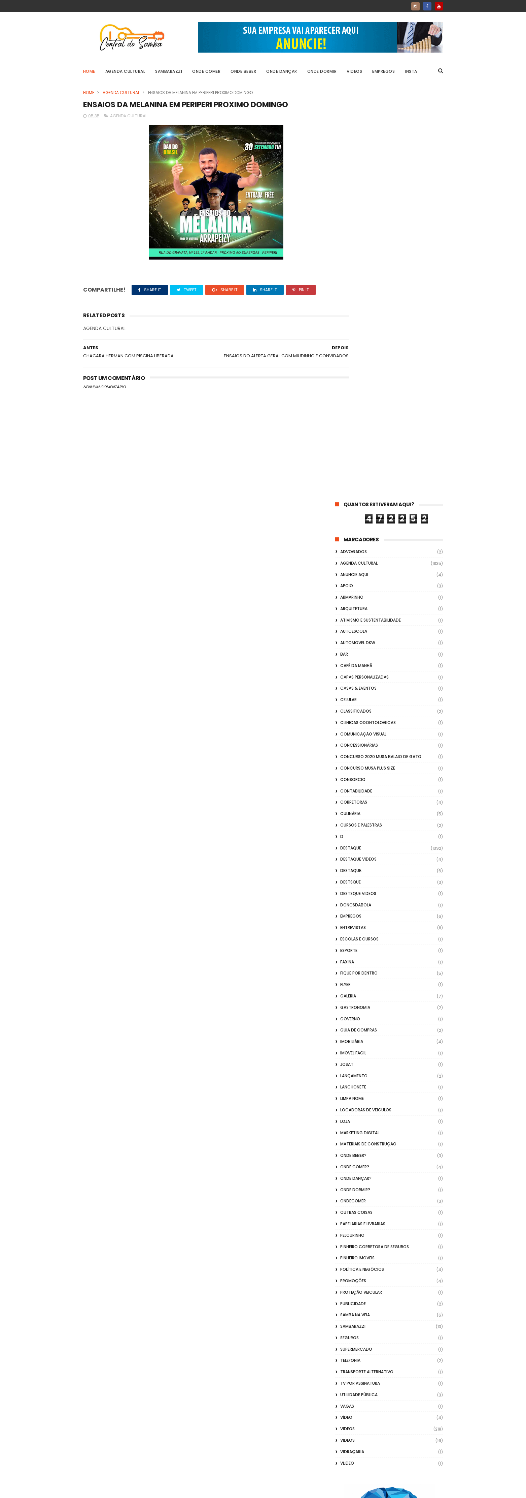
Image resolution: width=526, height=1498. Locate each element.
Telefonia (350, 951)
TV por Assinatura (360, 974)
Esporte (348, 541)
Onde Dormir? (355, 780)
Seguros (349, 928)
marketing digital (359, 723)
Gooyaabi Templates (191, 1489)
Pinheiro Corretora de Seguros (374, 837)
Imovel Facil (353, 643)
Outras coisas (356, 803)
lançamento (353, 666)
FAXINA (347, 552)
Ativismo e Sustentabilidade (370, 210)
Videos (354, 71)
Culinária (350, 404)
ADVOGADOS (353, 142)
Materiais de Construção (368, 734)
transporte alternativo (366, 962)
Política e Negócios (362, 860)
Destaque (350, 438)
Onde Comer (206, 71)
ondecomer (353, 791)
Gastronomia (355, 598)
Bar (344, 244)
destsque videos (358, 484)
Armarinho (351, 187)
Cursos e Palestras (361, 415)
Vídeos (347, 1030)
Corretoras (353, 393)
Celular (348, 290)
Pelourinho (352, 826)
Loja (345, 712)
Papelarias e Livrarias (362, 814)
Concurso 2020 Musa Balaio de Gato (380, 347)
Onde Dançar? (356, 769)
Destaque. (351, 461)
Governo (350, 609)
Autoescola (353, 222)
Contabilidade (356, 381)
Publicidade (353, 894)
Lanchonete (353, 677)
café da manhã (356, 256)
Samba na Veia (355, 905)
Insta (411, 71)
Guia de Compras (358, 620)
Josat (346, 655)
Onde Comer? (354, 757)
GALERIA (348, 586)
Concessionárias (359, 336)
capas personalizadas (364, 267)
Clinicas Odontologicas (368, 313)
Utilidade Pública (359, 985)
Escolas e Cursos (359, 529)
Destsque (350, 472)
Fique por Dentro (359, 563)
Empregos (383, 71)
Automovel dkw (357, 233)
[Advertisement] (389, 1412)
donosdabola (355, 495)
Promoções (353, 871)
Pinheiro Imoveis (357, 848)
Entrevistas (353, 518)
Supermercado (356, 939)
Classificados (356, 301)
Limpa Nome (352, 689)
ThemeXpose (121, 1489)
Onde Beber (243, 71)
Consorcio (352, 370)
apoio (346, 176)
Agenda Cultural (125, 71)
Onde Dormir (322, 71)
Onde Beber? (353, 746)
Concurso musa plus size (367, 358)
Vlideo (347, 1053)
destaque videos (358, 450)
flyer (345, 575)
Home (89, 71)
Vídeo (346, 1008)
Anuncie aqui (354, 165)
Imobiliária (351, 632)
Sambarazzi (168, 71)
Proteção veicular (361, 883)
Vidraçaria (352, 1042)
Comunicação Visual (363, 324)
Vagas (347, 996)
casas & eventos (358, 279)
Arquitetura (353, 199)
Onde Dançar (281, 71)
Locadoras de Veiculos (365, 700)
